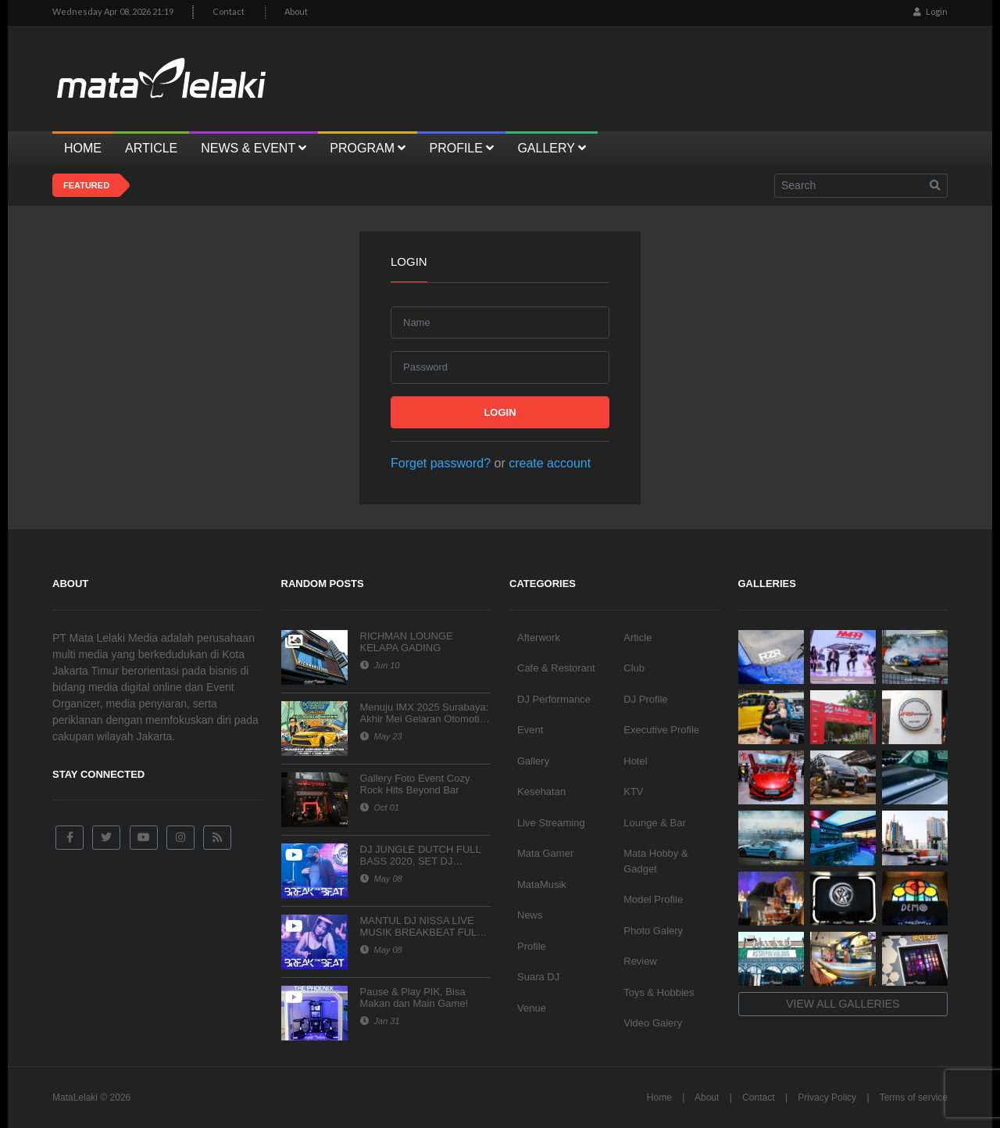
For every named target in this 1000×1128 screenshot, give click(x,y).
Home (659, 1097)
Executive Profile (661, 730)
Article (637, 637)
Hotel (635, 761)
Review (640, 961)
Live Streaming (551, 823)
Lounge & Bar (654, 823)
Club (634, 668)
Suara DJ (538, 977)
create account (550, 463)
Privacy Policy (827, 1097)
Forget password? (441, 463)
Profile (531, 946)
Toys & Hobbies (658, 992)
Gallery (533, 761)
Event (530, 730)
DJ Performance (554, 699)
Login (930, 11)
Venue (531, 1008)
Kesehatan (541, 791)
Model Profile (653, 899)
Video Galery (652, 1023)
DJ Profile (645, 699)
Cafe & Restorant (556, 668)
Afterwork (538, 637)
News (530, 915)
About (296, 11)
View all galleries (842, 1003)
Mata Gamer (545, 853)
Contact (228, 11)
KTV (633, 791)
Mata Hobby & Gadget (655, 861)
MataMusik (541, 884)
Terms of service (914, 1097)
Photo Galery (653, 930)
